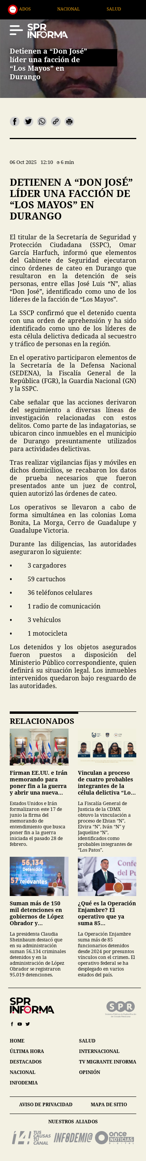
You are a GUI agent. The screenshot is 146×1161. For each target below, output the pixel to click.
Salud (130, 9)
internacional (99, 1051)
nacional (22, 1072)
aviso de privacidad (45, 1104)
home (17, 1040)
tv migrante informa (107, 1061)
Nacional (85, 9)
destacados (26, 1061)
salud (87, 1040)
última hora (27, 1051)
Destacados (33, 9)
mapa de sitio (109, 1104)
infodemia (24, 1082)
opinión (89, 1072)
